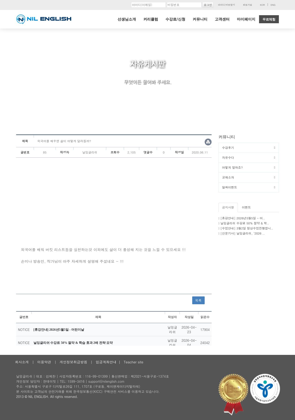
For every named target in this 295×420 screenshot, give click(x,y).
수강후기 (228, 147)
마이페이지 (246, 19)
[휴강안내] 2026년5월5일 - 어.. (243, 218)
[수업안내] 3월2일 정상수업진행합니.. (247, 228)
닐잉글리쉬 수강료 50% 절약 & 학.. (245, 223)
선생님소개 (127, 19)
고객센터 (222, 19)
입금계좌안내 (106, 361)
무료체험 (269, 19)
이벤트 (246, 207)
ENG (273, 4)
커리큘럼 (150, 19)
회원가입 (247, 4)
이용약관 (44, 361)
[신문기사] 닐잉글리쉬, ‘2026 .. (243, 233)
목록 (198, 300)
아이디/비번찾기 (226, 4)
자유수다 (228, 157)
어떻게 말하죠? (232, 167)
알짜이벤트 (229, 187)
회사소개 (22, 361)
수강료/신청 (175, 19)
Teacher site (133, 361)
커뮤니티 (200, 19)
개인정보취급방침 (73, 361)
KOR (262, 4)
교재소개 (228, 177)
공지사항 (228, 207)
